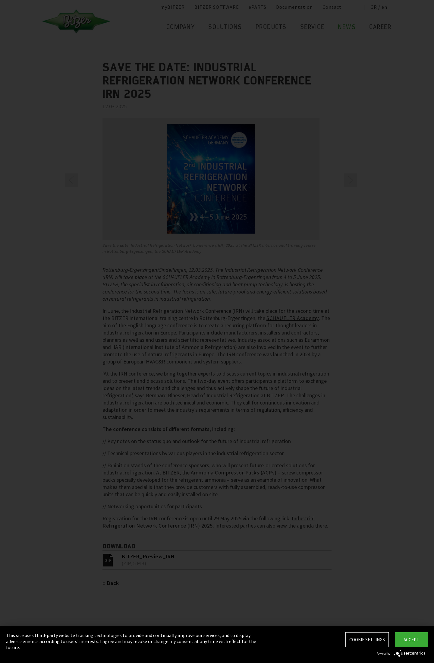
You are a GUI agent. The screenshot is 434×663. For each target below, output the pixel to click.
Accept (411, 639)
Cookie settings (367, 639)
